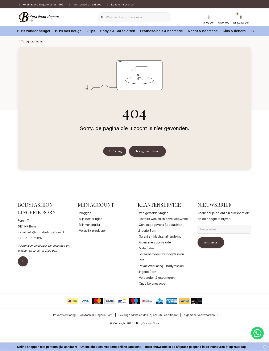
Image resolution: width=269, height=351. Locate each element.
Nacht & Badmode (203, 31)
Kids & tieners (234, 31)
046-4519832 (33, 260)
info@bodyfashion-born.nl (46, 254)
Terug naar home (147, 169)
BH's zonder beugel (33, 31)
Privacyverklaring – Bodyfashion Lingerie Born (82, 337)
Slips (91, 31)
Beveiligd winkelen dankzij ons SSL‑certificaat (148, 337)
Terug (115, 170)
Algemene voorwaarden (199, 337)
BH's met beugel (68, 31)
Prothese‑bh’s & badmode (161, 31)
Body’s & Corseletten (117, 31)
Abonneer (211, 265)
